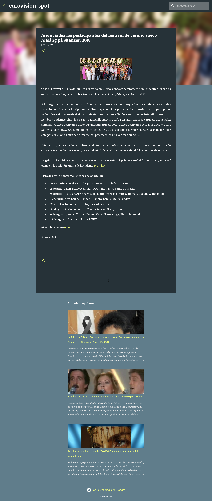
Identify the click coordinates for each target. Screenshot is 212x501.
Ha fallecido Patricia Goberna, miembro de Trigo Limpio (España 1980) (105, 396)
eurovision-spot (29, 6)
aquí (67, 227)
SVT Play (99, 165)
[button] (43, 51)
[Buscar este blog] (192, 6)
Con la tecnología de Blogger (106, 490)
